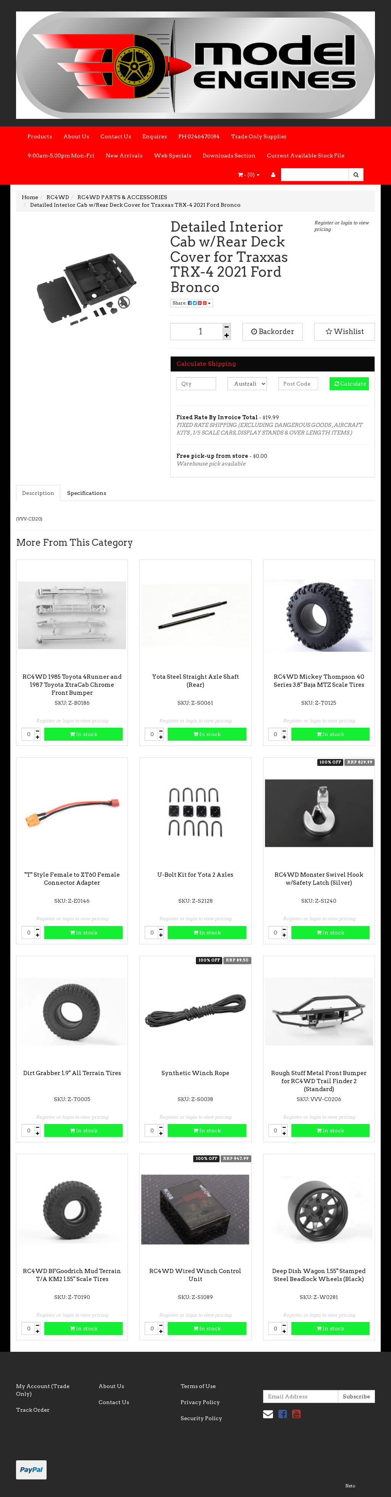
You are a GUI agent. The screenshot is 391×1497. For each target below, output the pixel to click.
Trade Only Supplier (259, 136)
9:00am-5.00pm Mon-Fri (60, 155)
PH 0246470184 (199, 136)
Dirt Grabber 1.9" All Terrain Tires (72, 1073)
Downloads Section (229, 155)
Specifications (86, 493)
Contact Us (115, 136)
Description (38, 493)
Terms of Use (198, 1386)
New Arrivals (124, 155)
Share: (192, 303)
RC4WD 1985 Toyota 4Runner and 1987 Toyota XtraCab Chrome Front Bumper (72, 684)
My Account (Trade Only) (42, 1390)
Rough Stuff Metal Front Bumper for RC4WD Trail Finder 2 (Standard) (319, 1081)
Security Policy (201, 1418)
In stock (83, 734)
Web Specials (172, 155)
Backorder (272, 332)
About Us (76, 136)
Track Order (33, 1410)
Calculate (350, 384)
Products (39, 136)
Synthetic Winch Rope (195, 1073)
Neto (350, 1486)
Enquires (154, 136)
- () (249, 175)
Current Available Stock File (305, 155)
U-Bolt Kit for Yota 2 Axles (195, 874)
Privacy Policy (200, 1402)
